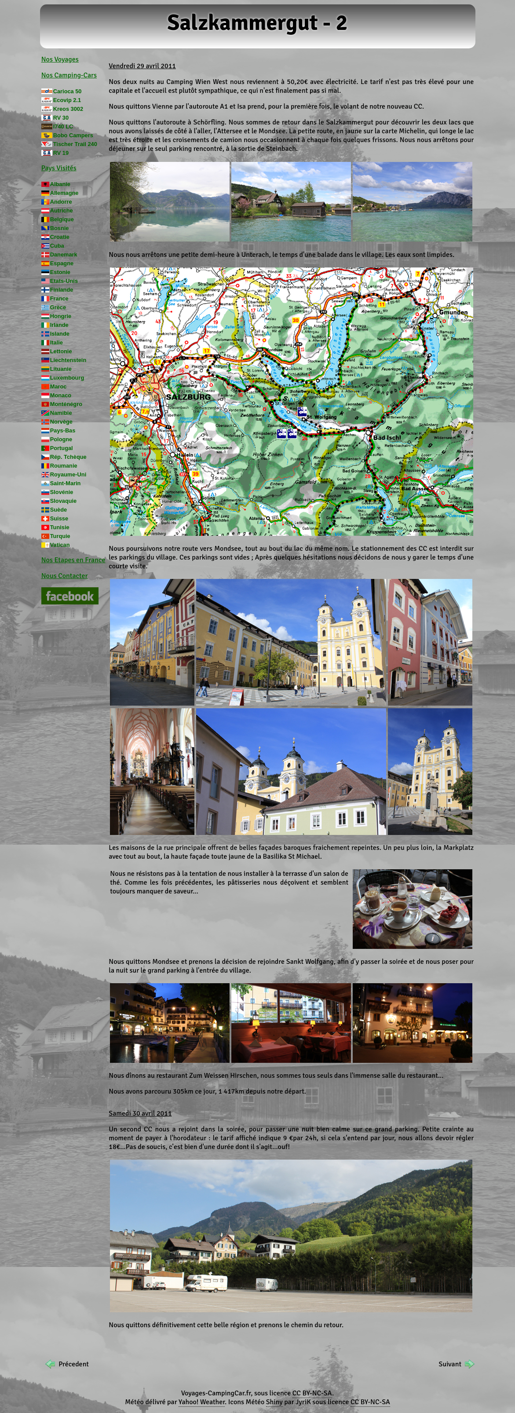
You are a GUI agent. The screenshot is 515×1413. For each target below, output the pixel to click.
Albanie (60, 184)
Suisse (59, 518)
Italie (56, 342)
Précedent (73, 1364)
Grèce (58, 307)
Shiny (274, 1402)
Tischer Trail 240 (75, 144)
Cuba (57, 245)
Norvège (61, 421)
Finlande (61, 289)
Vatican (60, 545)
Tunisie (59, 527)
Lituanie (61, 369)
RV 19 (61, 153)
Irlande (59, 325)
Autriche (61, 210)
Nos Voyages (60, 59)
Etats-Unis (64, 281)
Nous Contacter (64, 575)
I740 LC (63, 126)
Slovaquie (63, 501)
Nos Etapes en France (73, 560)
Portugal (61, 448)
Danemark (63, 254)
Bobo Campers (73, 135)
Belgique (62, 219)
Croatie (59, 237)
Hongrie (60, 316)
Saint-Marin (65, 483)
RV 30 (61, 117)
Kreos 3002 (68, 109)
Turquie (60, 536)
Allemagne (64, 193)
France (59, 298)
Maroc (58, 386)
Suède (58, 509)
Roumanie (63, 465)
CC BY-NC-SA (312, 1393)
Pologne (61, 439)
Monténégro (66, 404)
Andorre (61, 201)
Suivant (450, 1364)
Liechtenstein (68, 360)
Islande (59, 333)
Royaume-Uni (68, 474)
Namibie (61, 413)
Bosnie (59, 228)
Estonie (60, 272)
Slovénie (61, 492)
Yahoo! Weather (202, 1402)
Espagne (61, 263)
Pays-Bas (63, 430)
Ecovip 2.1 (67, 100)
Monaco (60, 395)
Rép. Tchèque (68, 457)
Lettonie (61, 351)
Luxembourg (67, 377)
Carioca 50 (67, 91)
